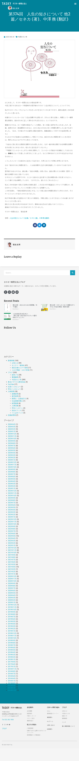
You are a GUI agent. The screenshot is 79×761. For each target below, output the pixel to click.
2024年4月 (11, 481)
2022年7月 (11, 531)
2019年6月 (11, 619)
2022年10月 (12, 524)
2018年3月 (11, 655)
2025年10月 (12, 438)
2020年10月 (12, 581)
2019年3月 (11, 626)
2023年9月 (11, 498)
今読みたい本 (22, 37)
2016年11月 (12, 669)
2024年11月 (12, 465)
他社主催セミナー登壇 (20, 368)
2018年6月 (11, 647)
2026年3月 (11, 427)
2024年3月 (11, 484)
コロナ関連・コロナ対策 (20, 370)
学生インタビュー (14, 389)
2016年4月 (11, 678)
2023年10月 (12, 495)
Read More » (16, 309)
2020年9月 (11, 583)
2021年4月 (11, 567)
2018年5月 (11, 650)
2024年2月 (11, 486)
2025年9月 (11, 441)
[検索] (72, 272)
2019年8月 (11, 614)
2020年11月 (12, 579)
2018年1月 (11, 659)
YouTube (11, 384)
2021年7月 (11, 560)
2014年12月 (12, 690)
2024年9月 (11, 469)
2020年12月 (12, 576)
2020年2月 (11, 600)
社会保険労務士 (17, 401)
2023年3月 (11, 512)
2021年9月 (11, 555)
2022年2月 (11, 543)
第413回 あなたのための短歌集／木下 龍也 (25, 306)
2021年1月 (11, 574)
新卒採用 (15, 396)
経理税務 (15, 403)
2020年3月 (11, 598)
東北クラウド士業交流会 (16, 382)
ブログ (10, 372)
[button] (75, 3)
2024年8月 (11, 472)
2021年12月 (12, 548)
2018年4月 (11, 652)
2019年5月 (11, 621)
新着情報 (11, 360)
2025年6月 (11, 448)
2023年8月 (11, 500)
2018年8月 (11, 643)
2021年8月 (11, 557)
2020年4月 (11, 595)
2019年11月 (12, 607)
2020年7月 (11, 588)
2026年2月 (11, 429)
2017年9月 (11, 662)
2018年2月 (11, 657)
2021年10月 (12, 552)
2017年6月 (11, 664)
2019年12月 (12, 605)
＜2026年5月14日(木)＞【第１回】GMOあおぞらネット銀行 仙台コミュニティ (25, 315)
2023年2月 (11, 514)
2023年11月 (12, 493)
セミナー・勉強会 (18, 365)
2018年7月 (11, 645)
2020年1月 (11, 602)
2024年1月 (11, 488)
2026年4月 (11, 424)
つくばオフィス (17, 413)
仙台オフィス (16, 410)
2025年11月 (12, 436)
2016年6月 (11, 676)
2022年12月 (12, 519)
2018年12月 (12, 633)
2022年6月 (11, 533)
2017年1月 (11, 666)
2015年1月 (11, 688)
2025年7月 (11, 446)
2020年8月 (11, 586)
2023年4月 (11, 510)
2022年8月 (11, 529)
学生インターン (17, 408)
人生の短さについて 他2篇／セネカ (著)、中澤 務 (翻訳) (29, 218)
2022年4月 (11, 538)
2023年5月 (11, 507)
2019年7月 (11, 617)
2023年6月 (11, 505)
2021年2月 (11, 571)
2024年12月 (12, 462)
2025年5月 (11, 450)
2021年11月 (12, 550)
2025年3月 (11, 455)
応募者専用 (12, 415)
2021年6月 (11, 562)
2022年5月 (11, 536)
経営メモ (15, 375)
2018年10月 (12, 638)
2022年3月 (11, 541)
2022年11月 (12, 522)
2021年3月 (11, 569)
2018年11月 (12, 636)
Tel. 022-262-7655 (8, 720)
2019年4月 (11, 624)
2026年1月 (11, 431)
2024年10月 (12, 467)
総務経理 (15, 394)
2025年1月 (11, 460)
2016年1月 (11, 681)
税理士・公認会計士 (19, 399)
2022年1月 (11, 545)
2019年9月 (11, 612)
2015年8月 (11, 683)
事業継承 (15, 377)
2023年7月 (11, 503)
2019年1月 (11, 631)
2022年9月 (11, 526)
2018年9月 (11, 640)
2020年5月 (11, 593)
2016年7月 (11, 674)
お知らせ (15, 363)
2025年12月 (12, 434)
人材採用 (11, 391)
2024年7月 (11, 474)
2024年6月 (11, 476)
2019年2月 (11, 628)
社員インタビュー (14, 387)
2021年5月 (11, 564)
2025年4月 (11, 453)
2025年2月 (11, 457)
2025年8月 (11, 443)
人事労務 (15, 406)
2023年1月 (11, 517)
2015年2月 (11, 685)
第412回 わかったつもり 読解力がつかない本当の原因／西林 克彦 (62, 306)
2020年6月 (11, 590)
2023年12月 (12, 491)
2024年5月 (11, 479)
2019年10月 (12, 609)
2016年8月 (11, 671)
